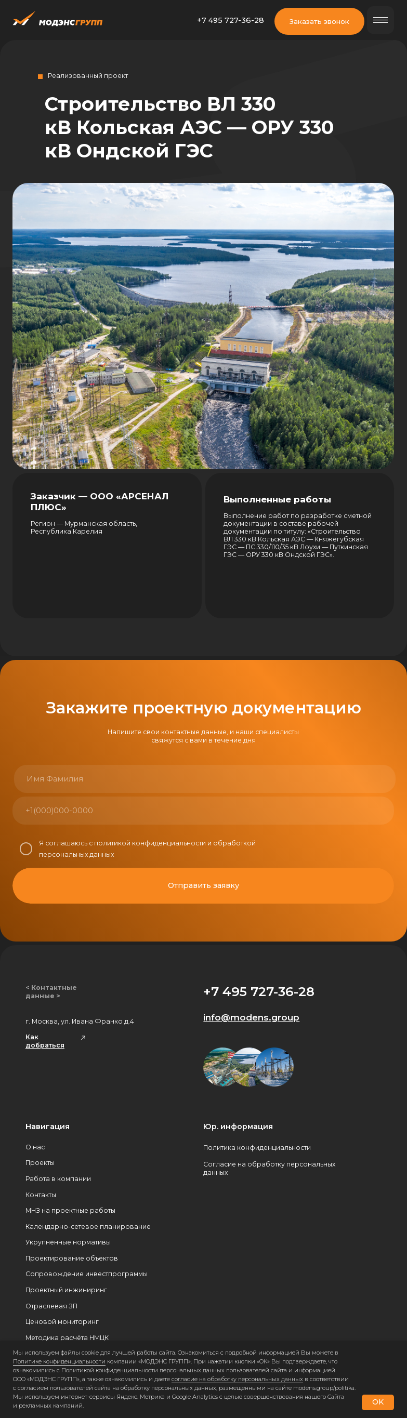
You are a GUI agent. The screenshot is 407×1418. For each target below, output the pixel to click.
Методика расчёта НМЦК (67, 1338)
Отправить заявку (203, 885)
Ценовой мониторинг (62, 1322)
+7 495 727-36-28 (230, 20)
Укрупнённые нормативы (68, 1242)
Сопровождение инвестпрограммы (86, 1274)
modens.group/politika (324, 1388)
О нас (35, 1147)
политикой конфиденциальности (150, 843)
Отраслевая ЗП (51, 1306)
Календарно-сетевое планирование (88, 1226)
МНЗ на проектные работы (70, 1210)
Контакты (40, 1195)
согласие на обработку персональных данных (237, 1379)
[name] (108, 779)
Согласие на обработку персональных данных (269, 1168)
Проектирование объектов (71, 1258)
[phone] (106, 811)
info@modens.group (251, 1017)
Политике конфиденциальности (59, 1361)
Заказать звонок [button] (319, 21)
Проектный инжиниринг (66, 1290)
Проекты (40, 1163)
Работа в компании (58, 1179)
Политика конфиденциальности (257, 1147)
